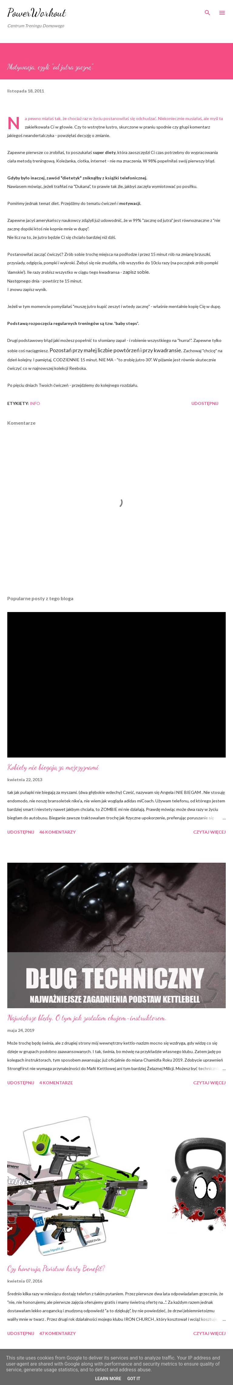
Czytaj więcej (209, 832)
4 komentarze (56, 1082)
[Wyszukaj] (207, 11)
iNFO (35, 403)
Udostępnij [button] (204, 403)
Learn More (108, 1378)
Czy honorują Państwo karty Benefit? (56, 1268)
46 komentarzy (57, 832)
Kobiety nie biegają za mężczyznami (53, 767)
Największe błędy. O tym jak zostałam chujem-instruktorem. (87, 1017)
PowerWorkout (36, 12)
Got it (133, 1378)
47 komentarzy (57, 1333)
